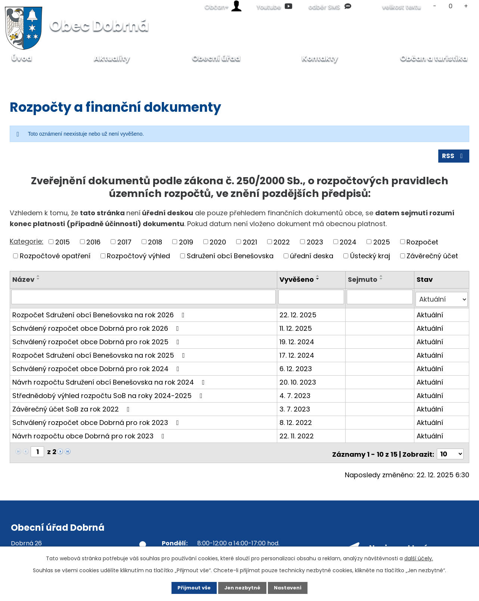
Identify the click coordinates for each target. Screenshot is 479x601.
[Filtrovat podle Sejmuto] (380, 299)
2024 (348, 244)
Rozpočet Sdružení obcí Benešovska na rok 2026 (100, 314)
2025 (381, 244)
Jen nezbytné (242, 587)
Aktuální (430, 314)
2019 (186, 244)
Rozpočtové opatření (55, 258)
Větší (466, 6)
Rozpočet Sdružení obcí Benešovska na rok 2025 (100, 355)
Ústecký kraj (370, 258)
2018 (155, 244)
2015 (62, 244)
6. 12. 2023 (297, 368)
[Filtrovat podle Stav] (442, 299)
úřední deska (311, 258)
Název (23, 282)
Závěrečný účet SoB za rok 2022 (72, 408)
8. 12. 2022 (297, 422)
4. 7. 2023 (296, 395)
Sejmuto (363, 282)
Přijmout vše (187, 587)
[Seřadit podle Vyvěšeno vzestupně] (319, 278)
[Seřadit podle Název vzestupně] (38, 278)
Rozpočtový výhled (138, 258)
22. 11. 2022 (298, 435)
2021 (250, 244)
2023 (315, 244)
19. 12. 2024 (298, 341)
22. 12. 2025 (299, 314)
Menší (435, 6)
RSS (453, 158)
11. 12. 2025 (297, 328)
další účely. (418, 557)
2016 (93, 244)
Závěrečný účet (432, 258)
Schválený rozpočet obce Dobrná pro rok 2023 (97, 422)
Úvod (17, 74)
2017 (124, 244)
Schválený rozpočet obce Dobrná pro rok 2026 (97, 328)
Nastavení (294, 587)
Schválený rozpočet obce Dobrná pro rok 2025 (97, 341)
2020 (218, 244)
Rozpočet (422, 244)
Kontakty (320, 58)
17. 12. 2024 (298, 355)
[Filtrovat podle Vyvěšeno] (312, 299)
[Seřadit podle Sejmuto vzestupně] (382, 278)
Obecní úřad (54, 74)
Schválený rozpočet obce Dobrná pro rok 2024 (97, 368)
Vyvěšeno (298, 282)
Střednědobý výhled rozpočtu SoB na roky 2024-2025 (108, 395)
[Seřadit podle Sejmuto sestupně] (382, 281)
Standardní (450, 6)
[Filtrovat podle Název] (144, 299)
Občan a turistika (433, 58)
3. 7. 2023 (296, 408)
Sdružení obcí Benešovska (230, 258)
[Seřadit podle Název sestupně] (38, 281)
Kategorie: (26, 244)
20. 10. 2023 (299, 381)
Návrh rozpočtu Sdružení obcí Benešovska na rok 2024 (110, 381)
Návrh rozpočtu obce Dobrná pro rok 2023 (89, 435)
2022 (282, 244)
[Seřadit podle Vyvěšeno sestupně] (319, 281)
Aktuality (112, 58)
